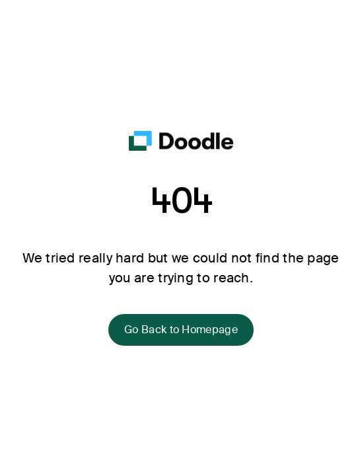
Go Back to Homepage (181, 330)
